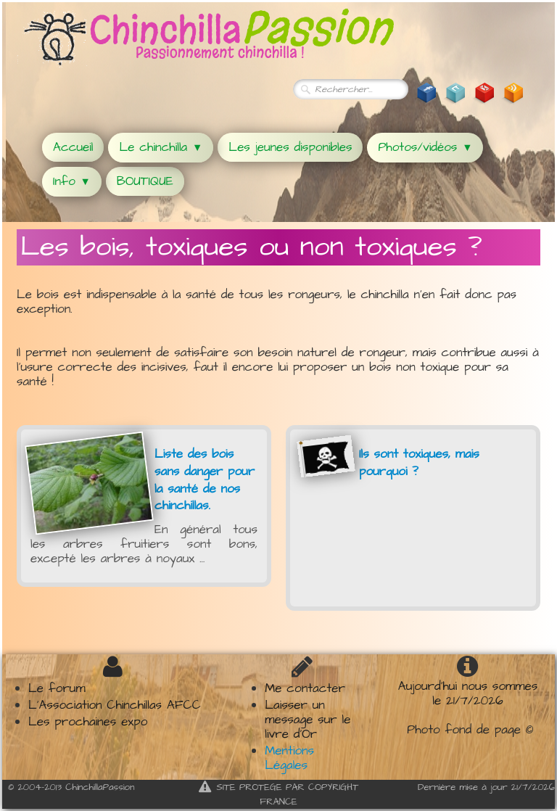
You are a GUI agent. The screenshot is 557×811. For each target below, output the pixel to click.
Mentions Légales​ (289, 758)
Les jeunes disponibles (290, 147)
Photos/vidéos (425, 147)
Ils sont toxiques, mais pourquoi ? (419, 462)
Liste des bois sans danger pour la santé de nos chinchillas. (204, 479)
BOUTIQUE (145, 181)
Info (72, 181)
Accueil (73, 147)
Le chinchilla (160, 147)
